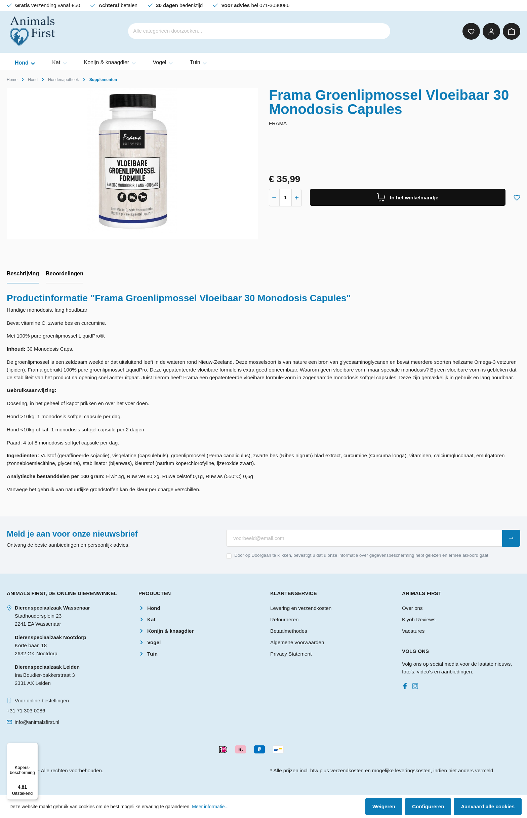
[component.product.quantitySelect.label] (285, 197)
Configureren (428, 806)
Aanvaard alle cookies (488, 806)
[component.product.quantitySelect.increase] (296, 197)
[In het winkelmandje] (407, 197)
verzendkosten (347, 770)
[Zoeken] (381, 31)
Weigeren (383, 806)
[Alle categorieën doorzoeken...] (250, 31)
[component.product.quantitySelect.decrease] (274, 197)
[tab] (23, 274)
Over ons (412, 608)
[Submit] (511, 538)
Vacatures (413, 631)
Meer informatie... (210, 806)
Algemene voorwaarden (297, 642)
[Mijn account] (491, 31)
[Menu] (34, 747)
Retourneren (284, 619)
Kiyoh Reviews (419, 619)
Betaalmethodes (288, 631)
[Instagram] (416, 684)
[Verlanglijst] (471, 31)
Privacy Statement (291, 654)
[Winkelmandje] (511, 31)
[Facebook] (406, 684)
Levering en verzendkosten (300, 608)
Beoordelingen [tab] (64, 273)
